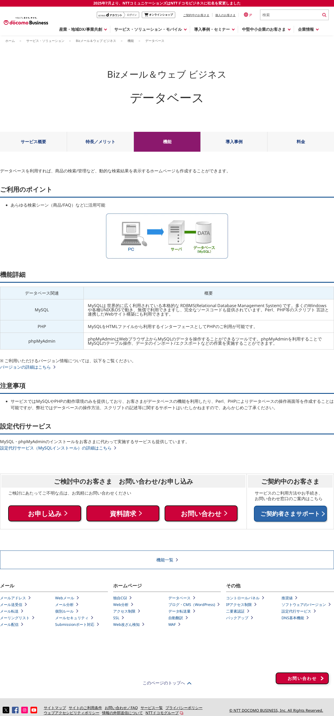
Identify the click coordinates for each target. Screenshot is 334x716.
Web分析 (121, 604)
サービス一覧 (151, 707)
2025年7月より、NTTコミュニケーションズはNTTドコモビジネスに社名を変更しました (167, 3)
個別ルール (64, 611)
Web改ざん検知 (126, 624)
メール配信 (9, 624)
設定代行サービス (296, 611)
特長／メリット (100, 142)
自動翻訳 (175, 617)
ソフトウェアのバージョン (304, 604)
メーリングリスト (15, 617)
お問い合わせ (201, 513)
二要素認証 (235, 611)
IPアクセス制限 (239, 604)
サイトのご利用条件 (85, 707)
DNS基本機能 (293, 617)
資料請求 (123, 513)
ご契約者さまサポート (290, 513)
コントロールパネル (243, 597)
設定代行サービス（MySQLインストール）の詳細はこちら (56, 448)
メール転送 (9, 611)
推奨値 (287, 597)
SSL (116, 617)
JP (248, 14)
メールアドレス (13, 597)
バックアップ (237, 617)
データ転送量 (179, 611)
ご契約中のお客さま (196, 15)
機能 (167, 142)
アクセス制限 (124, 611)
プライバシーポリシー (184, 707)
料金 (301, 142)
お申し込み (45, 513)
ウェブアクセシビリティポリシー (71, 712)
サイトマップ (55, 707)
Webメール (64, 597)
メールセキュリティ (72, 617)
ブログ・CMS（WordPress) (191, 604)
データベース (179, 597)
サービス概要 (33, 142)
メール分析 (64, 604)
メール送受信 (11, 604)
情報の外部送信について (122, 712)
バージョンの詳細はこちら (25, 367)
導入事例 (234, 142)
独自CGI (120, 597)
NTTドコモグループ (162, 712)
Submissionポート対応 (74, 624)
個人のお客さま (225, 15)
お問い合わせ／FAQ (121, 707)
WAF (172, 624)
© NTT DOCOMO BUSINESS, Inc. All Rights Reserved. (276, 710)
